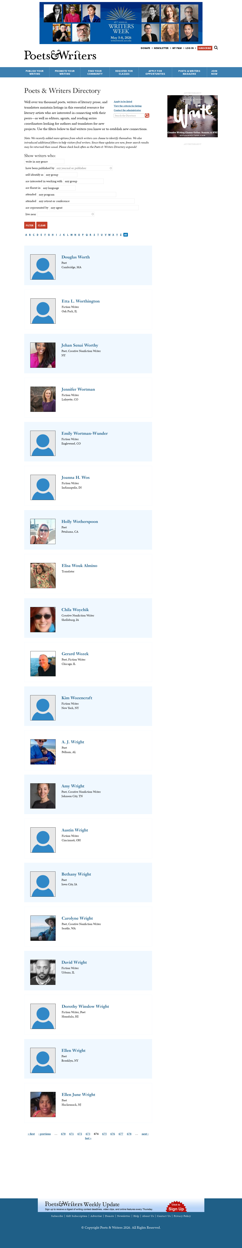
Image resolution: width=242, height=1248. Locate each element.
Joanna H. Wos (76, 477)
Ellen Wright (74, 1050)
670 (63, 1134)
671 (71, 1134)
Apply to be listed (123, 101)
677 (121, 1134)
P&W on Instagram (215, 57)
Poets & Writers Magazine (189, 72)
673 (88, 1134)
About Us (148, 1216)
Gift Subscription (76, 1216)
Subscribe (204, 48)
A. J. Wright (73, 741)
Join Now (214, 72)
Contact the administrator (127, 110)
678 (129, 1134)
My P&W (177, 48)
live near (31, 214)
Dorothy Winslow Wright (85, 1006)
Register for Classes (124, 72)
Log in (190, 48)
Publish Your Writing (35, 72)
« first (31, 1134)
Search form (216, 47)
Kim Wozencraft (77, 697)
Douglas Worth (76, 257)
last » (88, 1138)
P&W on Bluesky (210, 57)
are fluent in (33, 188)
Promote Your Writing (65, 72)
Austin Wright (75, 830)
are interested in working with (44, 181)
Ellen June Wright (78, 1094)
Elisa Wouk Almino (79, 565)
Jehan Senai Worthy (80, 345)
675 (104, 1134)
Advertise (96, 1216)
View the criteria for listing (128, 106)
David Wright (74, 962)
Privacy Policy (182, 1216)
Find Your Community (95, 72)
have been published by (40, 168)
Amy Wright (73, 786)
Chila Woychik (75, 609)
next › (145, 1134)
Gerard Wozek (75, 653)
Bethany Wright (76, 874)
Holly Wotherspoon (80, 521)
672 (79, 1134)
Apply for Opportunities (155, 72)
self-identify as (34, 174)
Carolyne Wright (77, 918)
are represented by (37, 207)
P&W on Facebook (204, 57)
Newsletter (161, 48)
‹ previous (44, 1134)
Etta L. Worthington (81, 301)
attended (31, 194)
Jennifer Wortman (78, 389)
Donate (145, 48)
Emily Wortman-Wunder (85, 433)
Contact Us (164, 1216)
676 (112, 1134)
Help (136, 1216)
